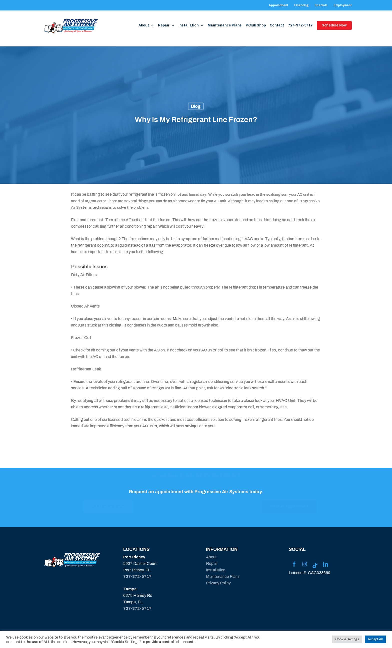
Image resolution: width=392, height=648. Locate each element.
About (211, 557)
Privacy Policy (218, 583)
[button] (127, 506)
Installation (215, 570)
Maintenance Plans (223, 576)
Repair (212, 563)
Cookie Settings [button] (347, 639)
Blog (196, 106)
